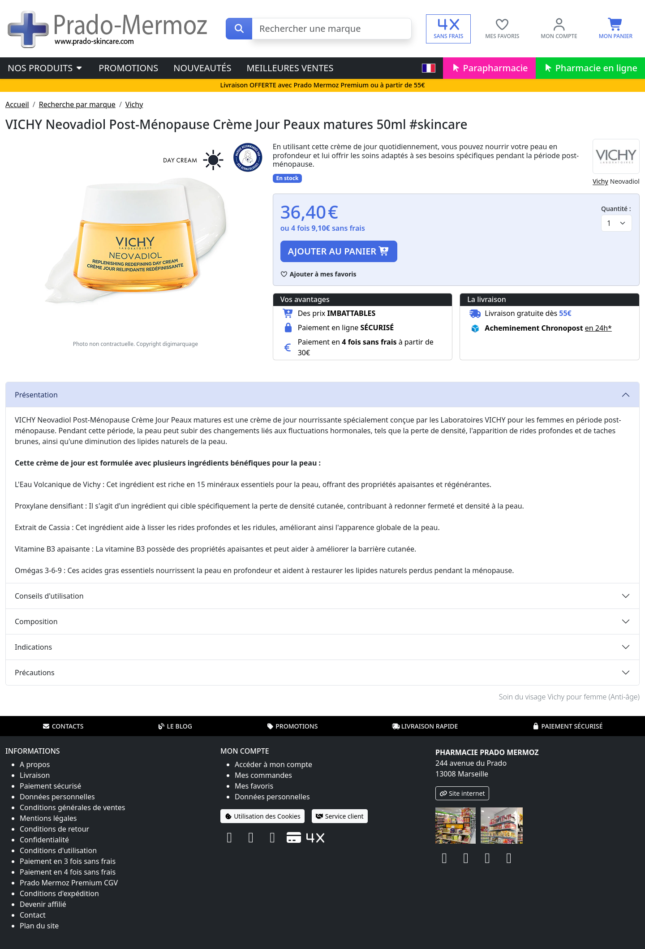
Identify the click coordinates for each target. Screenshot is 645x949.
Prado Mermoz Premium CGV (69, 883)
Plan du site (39, 926)
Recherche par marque (77, 104)
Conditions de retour (54, 829)
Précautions (35, 672)
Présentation (36, 395)
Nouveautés (202, 68)
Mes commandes (263, 775)
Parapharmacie (489, 68)
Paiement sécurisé (567, 726)
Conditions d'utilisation (58, 850)
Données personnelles (57, 797)
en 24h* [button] (598, 328)
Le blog (174, 726)
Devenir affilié (43, 904)
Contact (33, 915)
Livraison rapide (425, 726)
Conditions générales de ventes (72, 807)
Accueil (17, 104)
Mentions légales (48, 818)
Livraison (35, 775)
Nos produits (45, 68)
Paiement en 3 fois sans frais (68, 861)
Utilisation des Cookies (262, 816)
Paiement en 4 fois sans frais (68, 872)
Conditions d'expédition (59, 893)
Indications (33, 647)
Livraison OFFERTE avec (322, 85)
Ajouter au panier (339, 251)
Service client (340, 816)
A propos (35, 764)
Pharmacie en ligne (590, 68)
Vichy (134, 104)
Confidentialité (44, 840)
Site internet (462, 793)
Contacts (63, 726)
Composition (36, 621)
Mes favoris (254, 786)
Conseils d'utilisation (49, 596)
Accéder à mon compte (273, 764)
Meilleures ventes (289, 68)
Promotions (128, 68)
